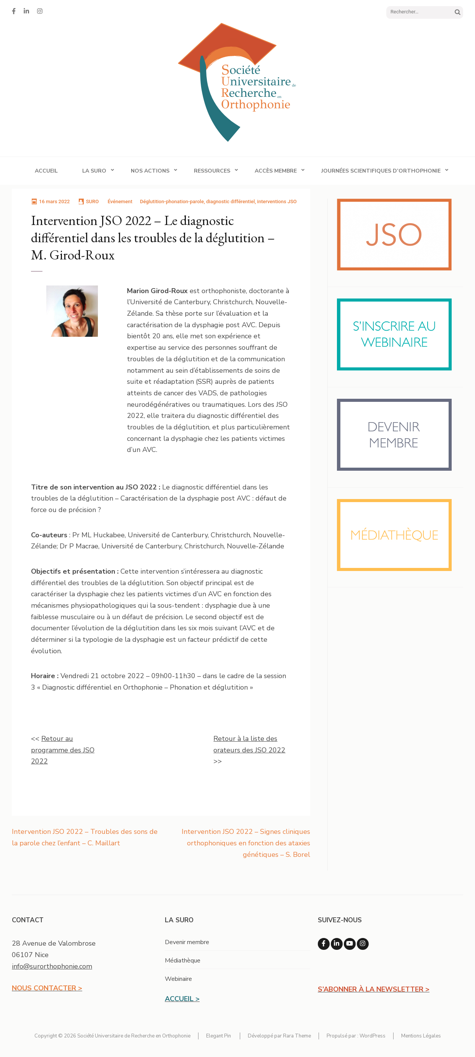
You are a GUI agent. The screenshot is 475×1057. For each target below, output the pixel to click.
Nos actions (150, 171)
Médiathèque (182, 960)
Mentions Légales (421, 1036)
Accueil (46, 171)
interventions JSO (276, 201)
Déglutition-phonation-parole (172, 201)
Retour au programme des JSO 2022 (62, 750)
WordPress (373, 1036)
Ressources (212, 171)
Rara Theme (297, 1036)
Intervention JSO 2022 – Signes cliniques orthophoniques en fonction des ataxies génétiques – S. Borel (246, 843)
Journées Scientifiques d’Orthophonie (381, 171)
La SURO (94, 171)
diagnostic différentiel (230, 201)
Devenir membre (187, 942)
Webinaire (178, 979)
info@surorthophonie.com (52, 966)
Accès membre (276, 171)
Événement (119, 201)
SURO (92, 201)
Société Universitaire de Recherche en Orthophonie (133, 1036)
